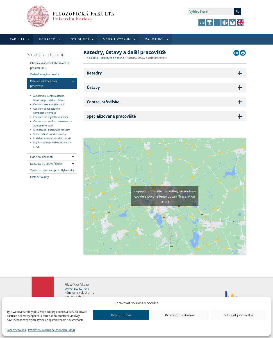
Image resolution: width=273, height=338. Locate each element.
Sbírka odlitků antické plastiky (49, 134)
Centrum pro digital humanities (50, 117)
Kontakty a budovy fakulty (46, 163)
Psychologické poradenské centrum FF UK (52, 145)
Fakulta (93, 57)
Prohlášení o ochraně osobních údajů (51, 330)
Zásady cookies (16, 330)
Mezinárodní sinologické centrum (51, 129)
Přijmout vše (121, 315)
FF (85, 57)
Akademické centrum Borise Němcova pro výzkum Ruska (48, 98)
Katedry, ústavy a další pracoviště (147, 57)
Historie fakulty (39, 177)
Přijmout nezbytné (179, 315)
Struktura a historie (45, 55)
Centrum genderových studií (49, 104)
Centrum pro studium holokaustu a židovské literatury (52, 123)
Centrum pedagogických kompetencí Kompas (46, 111)
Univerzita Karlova (77, 288)
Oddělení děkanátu (42, 157)
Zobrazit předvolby (238, 315)
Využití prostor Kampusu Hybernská (52, 170)
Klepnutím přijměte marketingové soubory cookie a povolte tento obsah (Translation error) (165, 196)
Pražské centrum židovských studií (52, 138)
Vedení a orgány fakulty (44, 74)
